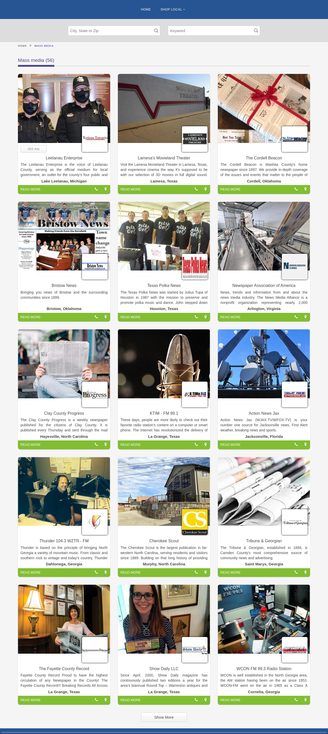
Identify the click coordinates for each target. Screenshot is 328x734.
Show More (164, 717)
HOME (146, 9)
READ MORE (30, 189)
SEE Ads (33, 148)
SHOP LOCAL (173, 9)
